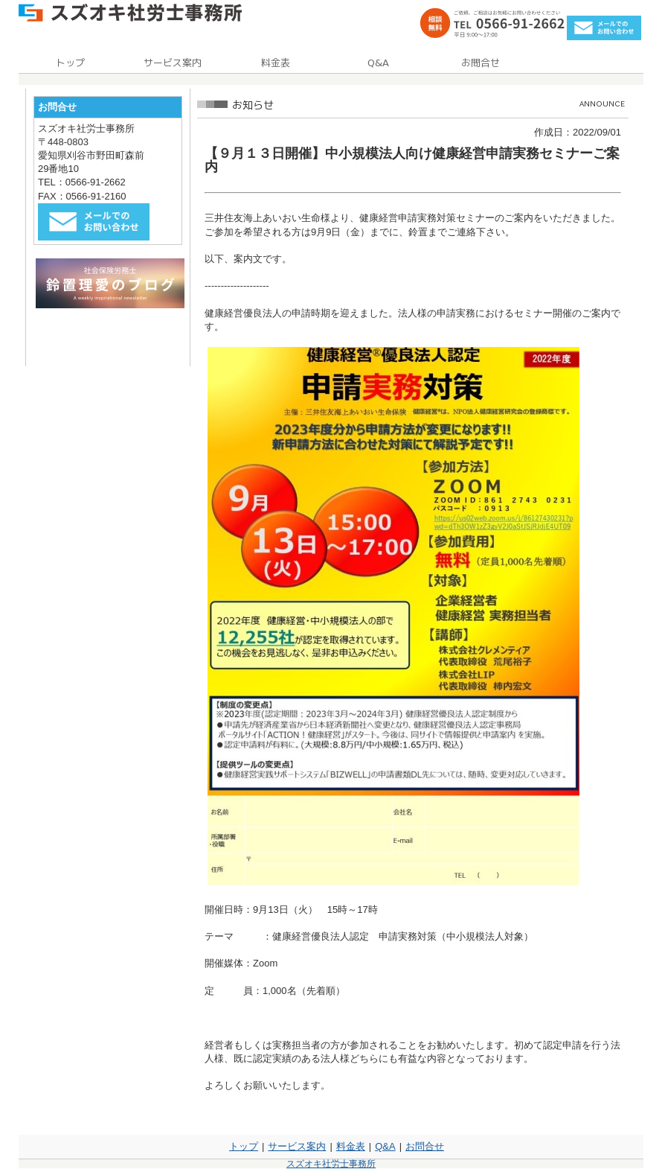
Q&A (385, 1146)
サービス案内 (297, 1146)
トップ (243, 1146)
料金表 (350, 1146)
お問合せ (424, 1146)
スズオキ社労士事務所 (331, 1164)
